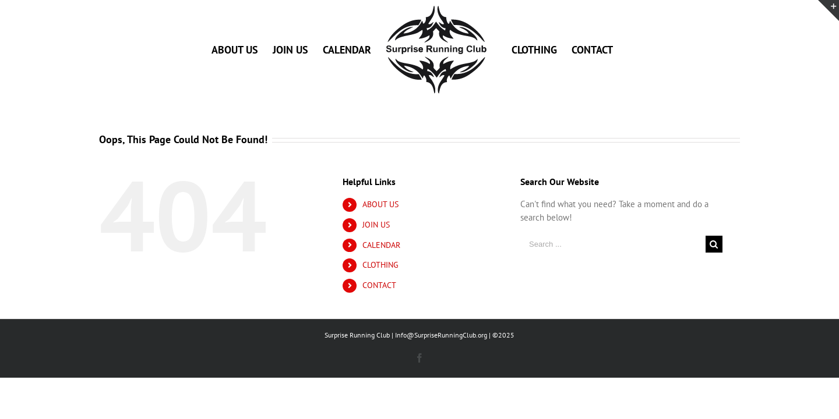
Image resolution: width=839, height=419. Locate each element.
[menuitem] (218, 50)
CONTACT (379, 285)
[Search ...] (613, 244)
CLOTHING (380, 265)
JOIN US (376, 224)
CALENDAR (381, 245)
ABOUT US (380, 204)
